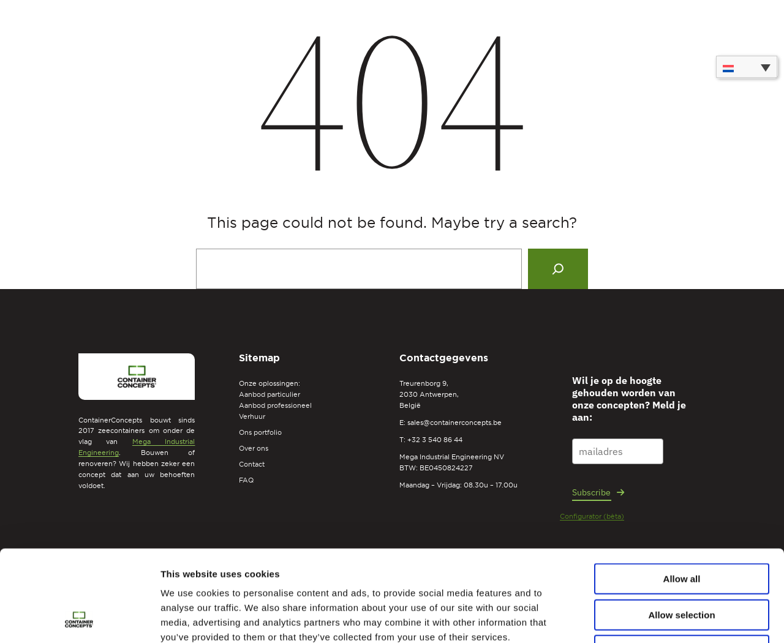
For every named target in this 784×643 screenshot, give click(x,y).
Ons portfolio (260, 432)
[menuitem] (746, 67)
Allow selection (681, 529)
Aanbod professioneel (275, 405)
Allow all (682, 493)
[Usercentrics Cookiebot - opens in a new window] (79, 619)
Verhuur (252, 416)
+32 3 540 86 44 (434, 439)
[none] (746, 67)
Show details (642, 619)
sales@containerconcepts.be (454, 422)
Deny (682, 565)
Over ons (253, 448)
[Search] (558, 269)
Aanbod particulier (269, 394)
